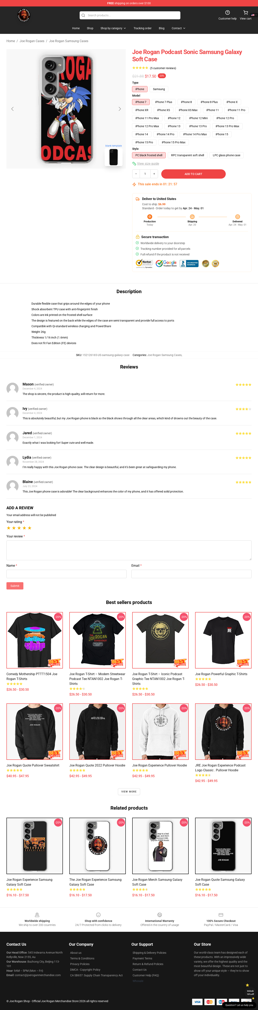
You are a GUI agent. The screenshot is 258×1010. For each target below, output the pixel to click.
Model (136, 95)
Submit (14, 585)
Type (135, 82)
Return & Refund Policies (148, 964)
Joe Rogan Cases (32, 41)
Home (10, 41)
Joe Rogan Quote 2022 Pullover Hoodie (97, 765)
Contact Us (140, 969)
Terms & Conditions (82, 958)
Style (135, 148)
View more (129, 791)
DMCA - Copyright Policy (85, 969)
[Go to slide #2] (76, 178)
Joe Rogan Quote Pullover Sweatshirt (32, 765)
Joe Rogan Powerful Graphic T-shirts (221, 674)
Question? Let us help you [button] (239, 1005)
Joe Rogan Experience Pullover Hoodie (159, 765)
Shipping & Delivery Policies (149, 952)
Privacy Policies (79, 964)
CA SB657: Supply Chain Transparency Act (96, 975)
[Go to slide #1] (55, 178)
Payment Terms (142, 958)
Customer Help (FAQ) (146, 975)
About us (75, 952)
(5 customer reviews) (163, 68)
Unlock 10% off (250, 992)
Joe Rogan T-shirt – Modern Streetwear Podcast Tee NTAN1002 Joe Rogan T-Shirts (97, 679)
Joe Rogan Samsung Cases (68, 41)
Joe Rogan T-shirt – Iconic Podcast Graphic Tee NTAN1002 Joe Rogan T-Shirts (158, 679)
